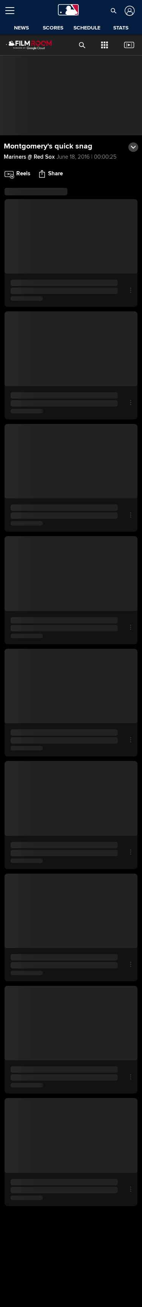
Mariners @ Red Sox (29, 156)
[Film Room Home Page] (23, 45)
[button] (113, 10)
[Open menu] (12, 10)
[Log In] (129, 10)
